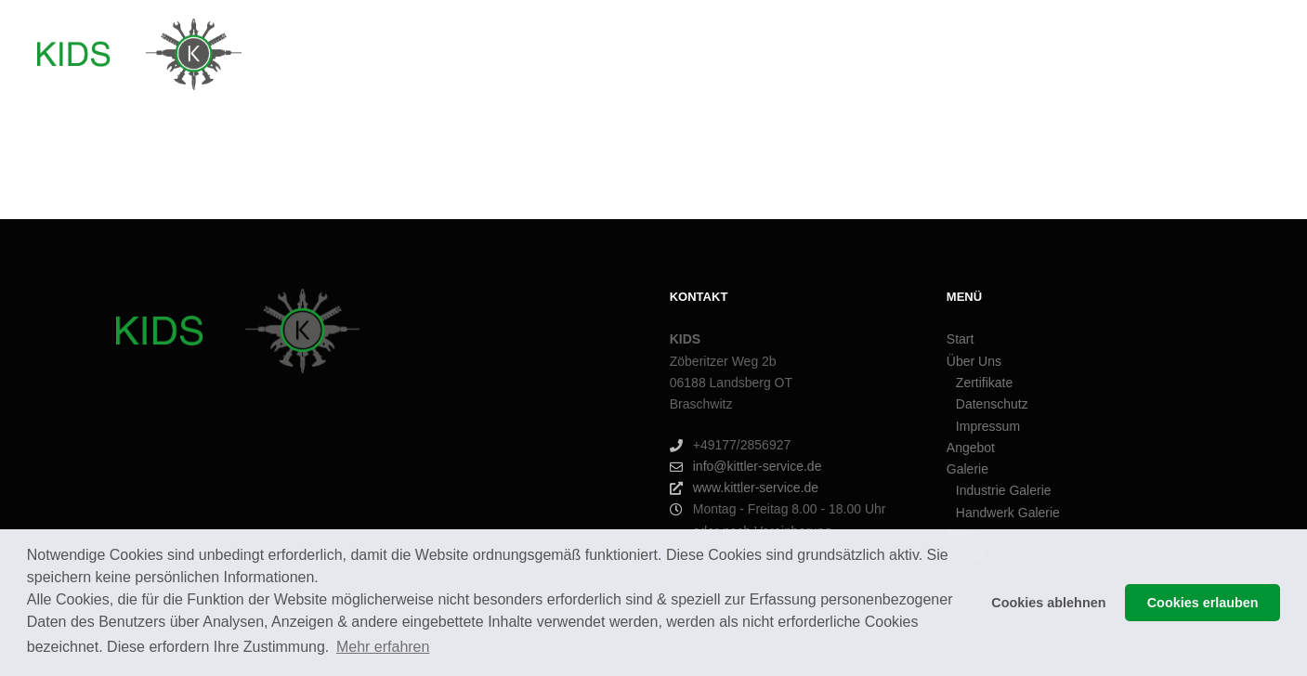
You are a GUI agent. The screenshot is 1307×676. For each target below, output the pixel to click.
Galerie (967, 469)
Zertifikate (984, 382)
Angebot (971, 447)
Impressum (988, 426)
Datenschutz (992, 403)
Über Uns (974, 361)
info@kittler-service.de (746, 466)
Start (960, 339)
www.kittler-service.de (744, 488)
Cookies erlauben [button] (1203, 602)
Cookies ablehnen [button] (1048, 602)
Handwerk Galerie (1008, 512)
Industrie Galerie (1004, 490)
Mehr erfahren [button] (383, 647)
